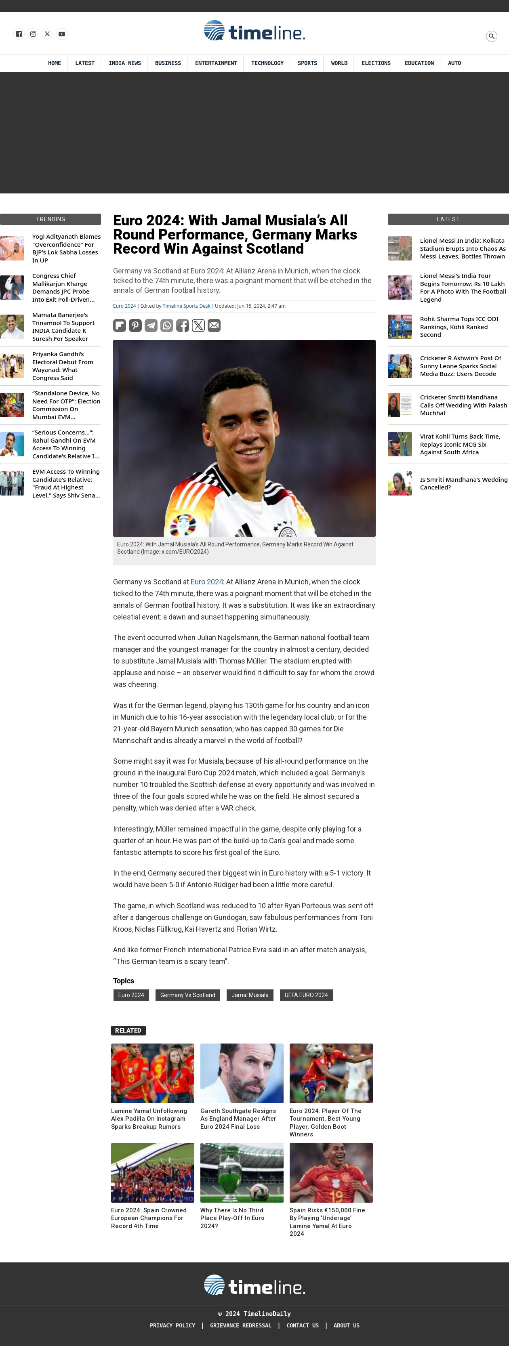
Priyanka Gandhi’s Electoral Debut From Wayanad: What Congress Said (62, 366)
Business (168, 63)
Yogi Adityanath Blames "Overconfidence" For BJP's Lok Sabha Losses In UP (66, 248)
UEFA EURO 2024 (306, 995)
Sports (307, 63)
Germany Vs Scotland (187, 995)
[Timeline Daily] (254, 1284)
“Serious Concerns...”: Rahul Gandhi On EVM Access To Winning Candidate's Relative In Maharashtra (65, 444)
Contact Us (302, 1325)
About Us (347, 1325)
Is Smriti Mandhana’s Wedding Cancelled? (464, 483)
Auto (454, 63)
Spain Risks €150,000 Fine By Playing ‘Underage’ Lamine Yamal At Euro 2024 (327, 1222)
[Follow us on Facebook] (18, 34)
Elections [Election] (376, 63)
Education (419, 63)
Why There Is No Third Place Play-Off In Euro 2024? (232, 1218)
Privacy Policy (172, 1325)
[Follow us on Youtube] (61, 34)
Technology (267, 63)
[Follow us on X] (46, 34)
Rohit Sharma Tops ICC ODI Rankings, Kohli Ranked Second (459, 326)
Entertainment (216, 63)
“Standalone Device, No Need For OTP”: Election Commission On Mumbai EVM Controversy (66, 405)
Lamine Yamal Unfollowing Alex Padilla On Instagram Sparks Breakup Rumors (149, 1118)
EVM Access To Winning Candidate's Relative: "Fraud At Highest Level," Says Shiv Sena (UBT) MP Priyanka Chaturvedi (66, 483)
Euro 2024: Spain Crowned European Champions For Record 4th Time (149, 1218)
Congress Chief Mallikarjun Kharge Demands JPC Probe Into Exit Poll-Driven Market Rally (61, 287)
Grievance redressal (240, 1325)
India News (125, 63)
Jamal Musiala (250, 995)
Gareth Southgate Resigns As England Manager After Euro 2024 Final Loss (238, 1118)
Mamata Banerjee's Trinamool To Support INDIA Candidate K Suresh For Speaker (63, 326)
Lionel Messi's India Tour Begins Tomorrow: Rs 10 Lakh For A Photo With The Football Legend (463, 287)
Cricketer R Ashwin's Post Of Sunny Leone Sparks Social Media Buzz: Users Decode (460, 366)
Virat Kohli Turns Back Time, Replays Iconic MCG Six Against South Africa (460, 444)
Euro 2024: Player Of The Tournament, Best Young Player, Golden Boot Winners (326, 1122)
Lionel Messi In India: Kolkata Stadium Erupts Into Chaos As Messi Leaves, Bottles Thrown (463, 248)
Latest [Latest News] (85, 63)
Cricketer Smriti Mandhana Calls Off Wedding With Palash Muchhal (463, 405)
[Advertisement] (254, 132)
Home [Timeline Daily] (54, 63)
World (339, 63)
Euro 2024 (124, 306)
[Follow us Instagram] (32, 34)
